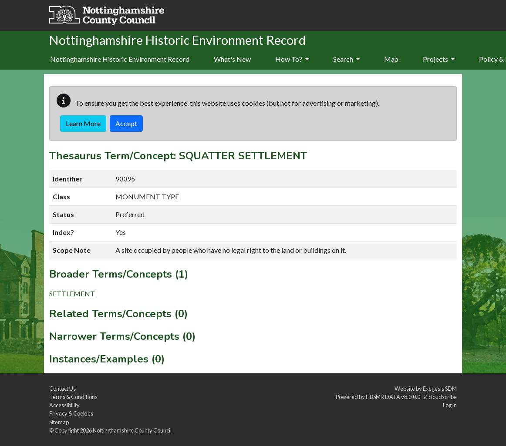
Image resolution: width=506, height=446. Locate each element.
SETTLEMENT (72, 293)
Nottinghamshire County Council (132, 430)
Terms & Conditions (73, 396)
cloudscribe (442, 396)
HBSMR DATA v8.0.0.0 (394, 396)
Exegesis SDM (440, 388)
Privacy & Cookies (71, 413)
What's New (232, 59)
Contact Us (62, 388)
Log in (450, 405)
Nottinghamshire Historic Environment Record (119, 59)
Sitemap (59, 422)
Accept (126, 123)
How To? (292, 59)
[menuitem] (232, 60)
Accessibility (64, 405)
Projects (439, 59)
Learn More (83, 123)
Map (391, 59)
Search (346, 59)
